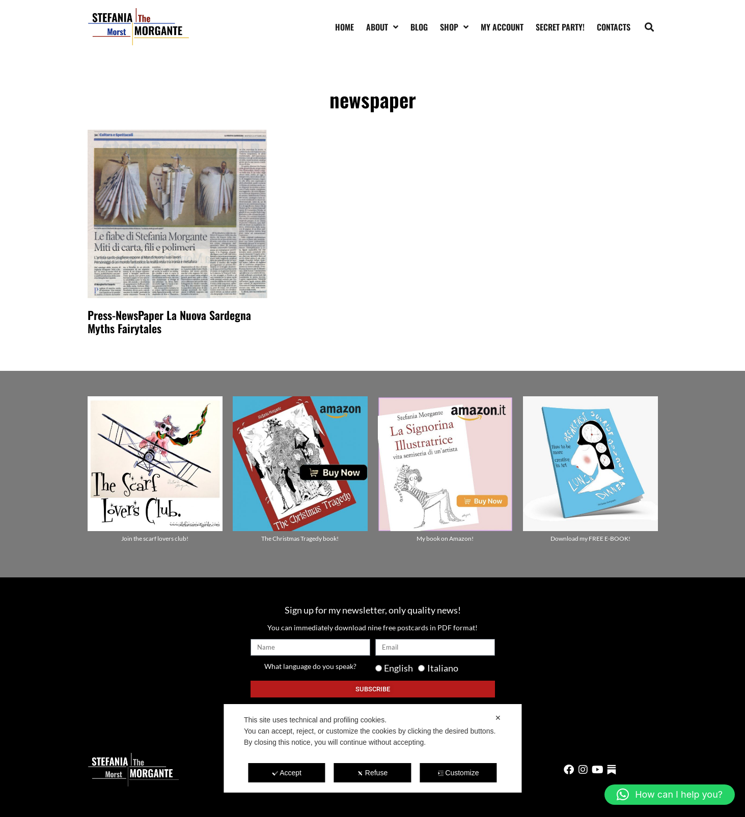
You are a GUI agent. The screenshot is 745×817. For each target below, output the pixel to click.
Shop (454, 27)
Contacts (613, 27)
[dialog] (372, 748)
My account (502, 27)
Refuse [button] (372, 773)
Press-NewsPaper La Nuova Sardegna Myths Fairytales (169, 321)
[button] (649, 26)
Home (344, 27)
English (398, 668)
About (382, 27)
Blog (419, 27)
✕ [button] (498, 718)
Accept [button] (286, 773)
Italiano (442, 668)
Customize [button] (458, 773)
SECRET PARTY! (560, 27)
